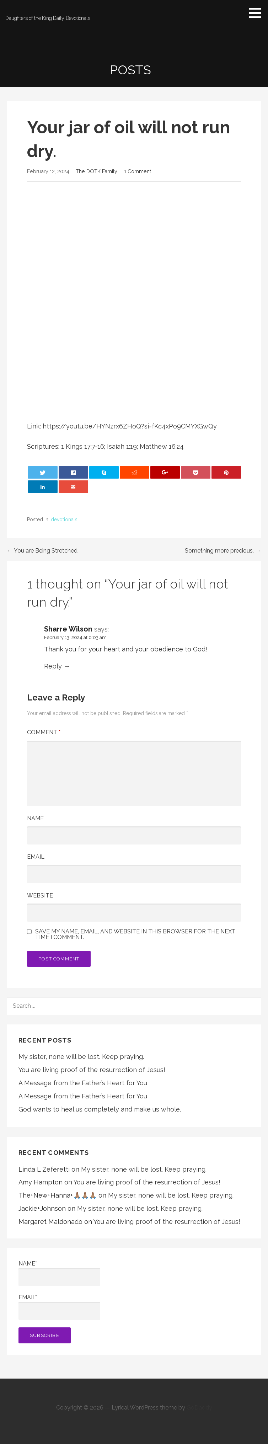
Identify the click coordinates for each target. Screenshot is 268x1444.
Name (35, 818)
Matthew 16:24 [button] (162, 446)
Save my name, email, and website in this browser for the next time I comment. (135, 934)
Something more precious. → (223, 550)
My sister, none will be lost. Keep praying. (81, 1056)
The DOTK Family (96, 171)
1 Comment (137, 171)
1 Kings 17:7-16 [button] (82, 446)
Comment (43, 732)
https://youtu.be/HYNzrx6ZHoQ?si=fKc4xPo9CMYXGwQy (130, 426)
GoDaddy (199, 1407)
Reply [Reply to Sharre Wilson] (53, 666)
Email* (59, 1307)
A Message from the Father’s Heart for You (82, 1083)
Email (35, 856)
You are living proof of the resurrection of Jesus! (91, 1069)
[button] (257, 13)
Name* (59, 1273)
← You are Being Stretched (42, 550)
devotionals (64, 519)
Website (40, 895)
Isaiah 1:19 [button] (122, 446)
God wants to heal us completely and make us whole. (99, 1109)
